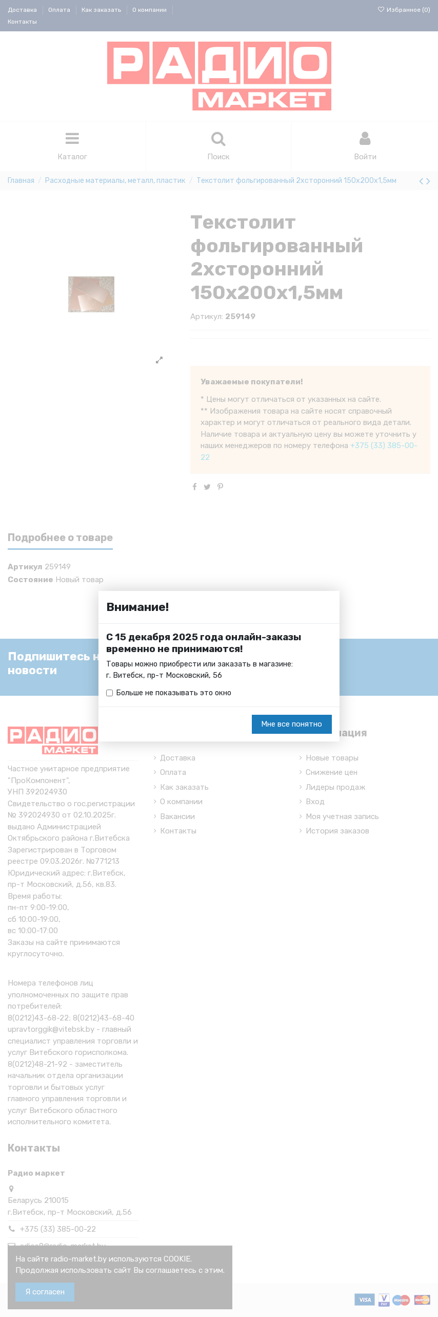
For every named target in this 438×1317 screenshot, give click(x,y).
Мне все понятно (291, 724)
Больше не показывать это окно (175, 693)
